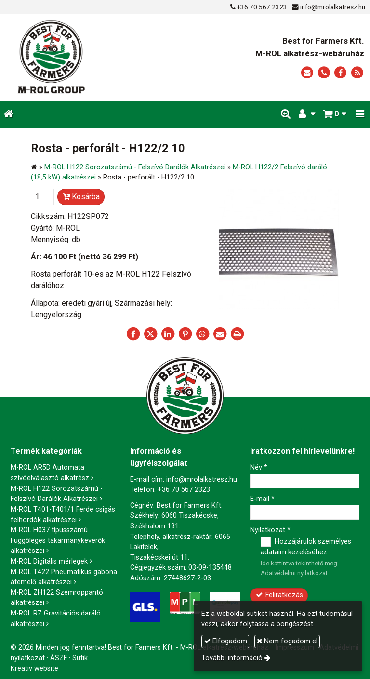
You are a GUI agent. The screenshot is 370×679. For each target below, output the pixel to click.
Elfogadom (225, 641)
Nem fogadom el (287, 641)
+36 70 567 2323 (262, 7)
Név (258, 467)
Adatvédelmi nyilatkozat (294, 573)
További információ (232, 658)
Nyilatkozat (270, 530)
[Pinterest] (185, 334)
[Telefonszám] (324, 73)
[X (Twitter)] (150, 334)
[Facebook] (340, 73)
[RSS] (357, 73)
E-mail (262, 499)
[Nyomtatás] (237, 334)
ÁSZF (58, 658)
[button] (360, 114)
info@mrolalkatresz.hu (332, 7)
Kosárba (81, 196)
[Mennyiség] (42, 197)
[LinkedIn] (167, 334)
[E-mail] (307, 73)
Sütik (80, 658)
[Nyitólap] (79, 57)
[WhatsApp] (202, 334)
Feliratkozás (279, 595)
